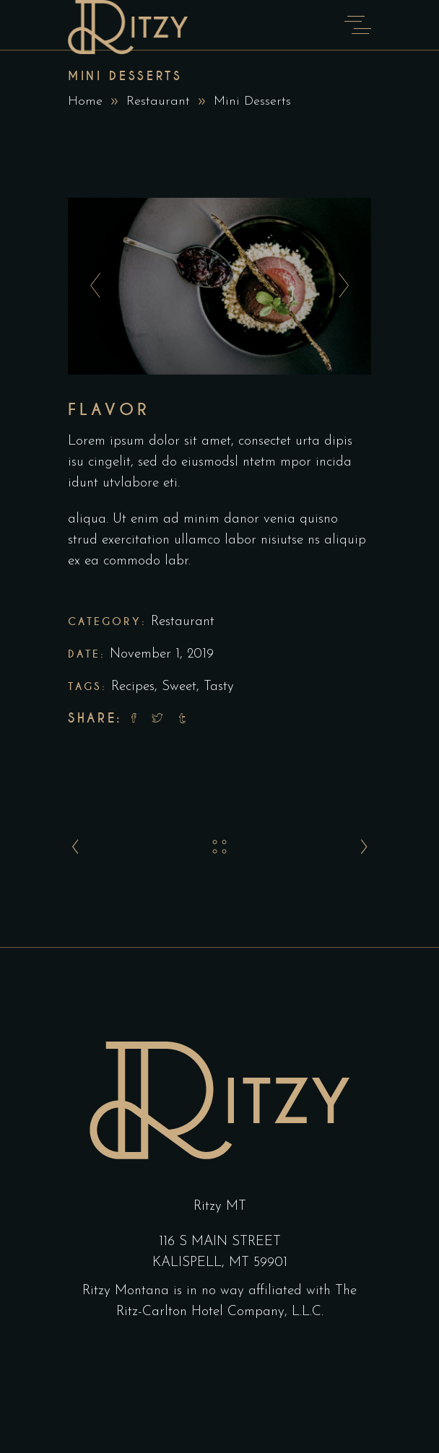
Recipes (133, 687)
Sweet (179, 687)
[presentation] (91, 285)
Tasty (219, 687)
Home (85, 101)
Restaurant (158, 101)
